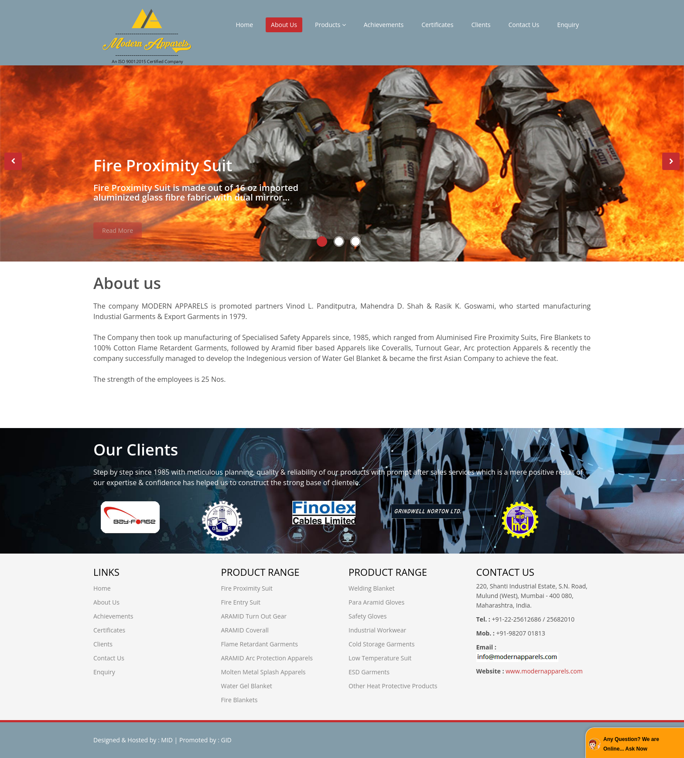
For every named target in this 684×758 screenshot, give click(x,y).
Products (330, 24)
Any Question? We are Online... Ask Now (631, 744)
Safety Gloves (367, 616)
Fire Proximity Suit (247, 588)
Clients (480, 24)
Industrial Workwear (377, 630)
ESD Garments (369, 672)
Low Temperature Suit (380, 658)
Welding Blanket (371, 588)
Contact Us (523, 24)
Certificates (437, 24)
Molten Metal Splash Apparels (263, 672)
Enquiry (568, 24)
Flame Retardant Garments (259, 644)
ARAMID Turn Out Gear (254, 616)
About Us (284, 24)
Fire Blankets (239, 700)
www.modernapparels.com (543, 671)
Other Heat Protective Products (393, 686)
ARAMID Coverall (245, 630)
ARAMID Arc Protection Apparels (267, 658)
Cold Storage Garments (381, 644)
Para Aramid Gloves (376, 602)
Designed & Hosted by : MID (133, 740)
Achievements (384, 24)
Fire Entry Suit (241, 602)
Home (244, 24)
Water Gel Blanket (246, 686)
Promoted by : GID (205, 740)
